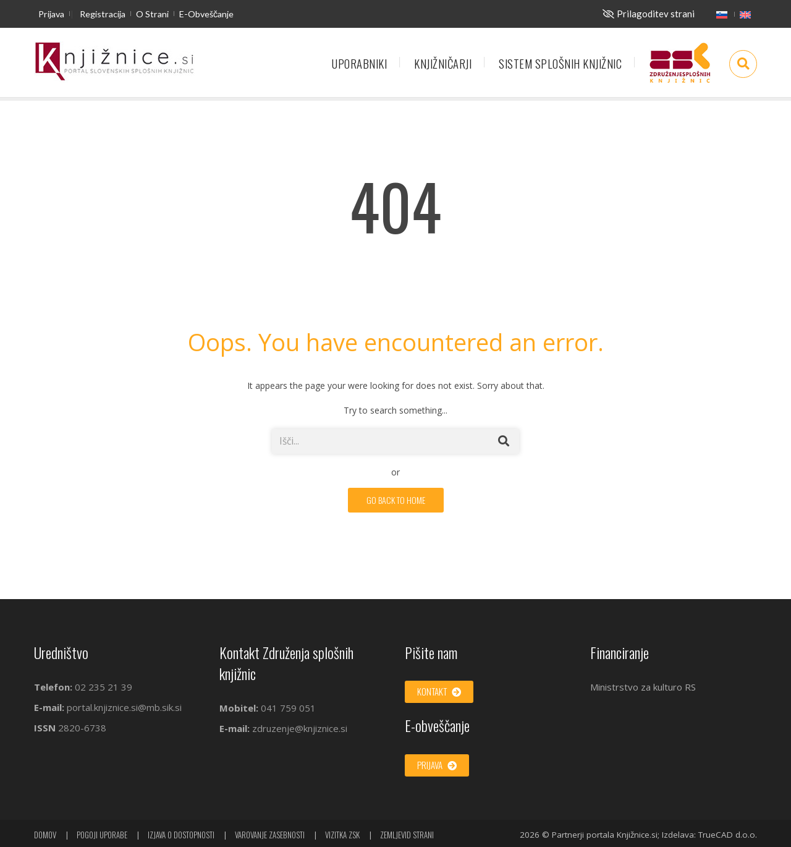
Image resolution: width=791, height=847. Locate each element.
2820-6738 (82, 727)
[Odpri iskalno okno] (743, 64)
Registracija (102, 14)
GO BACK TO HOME (395, 499)
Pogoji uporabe (102, 834)
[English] (745, 14)
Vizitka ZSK (342, 834)
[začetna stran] (114, 62)
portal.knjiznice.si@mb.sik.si (124, 707)
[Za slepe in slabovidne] (649, 13)
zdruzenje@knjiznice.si (299, 728)
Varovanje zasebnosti (270, 834)
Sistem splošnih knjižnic (560, 63)
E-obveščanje (206, 14)
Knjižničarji (443, 63)
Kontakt (439, 691)
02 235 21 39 (103, 687)
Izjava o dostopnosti (181, 834)
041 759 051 (287, 708)
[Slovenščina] (722, 14)
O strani (152, 14)
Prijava (51, 14)
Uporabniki (359, 63)
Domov (45, 834)
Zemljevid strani (407, 834)
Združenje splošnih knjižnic (680, 68)
